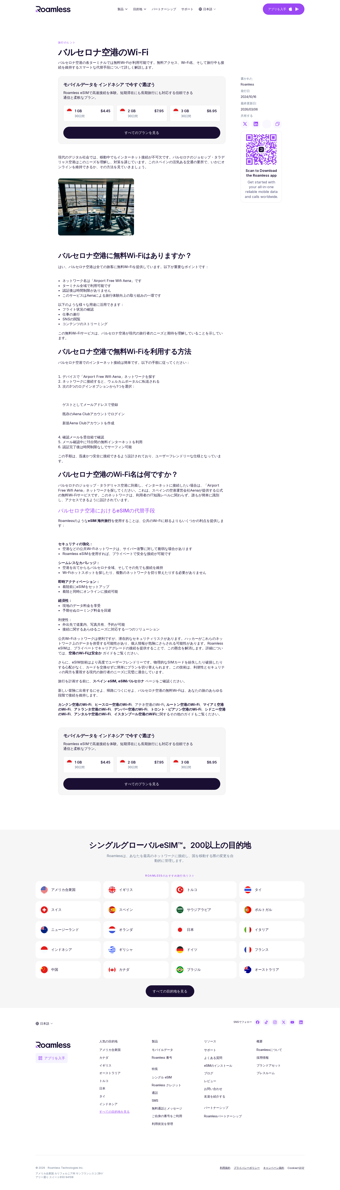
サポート (210, 1050)
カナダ (103, 1057)
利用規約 (225, 1167)
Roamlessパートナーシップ (223, 1116)
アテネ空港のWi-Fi (149, 704)
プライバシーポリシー (247, 1167)
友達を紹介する (214, 1096)
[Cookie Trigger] (296, 1168)
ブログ (208, 1073)
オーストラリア (110, 1073)
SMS (155, 1100)
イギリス (105, 1065)
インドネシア (108, 1104)
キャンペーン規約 (273, 1167)
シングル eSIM (162, 1077)
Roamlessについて (269, 1050)
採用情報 (263, 1057)
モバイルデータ (162, 1050)
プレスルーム (266, 1073)
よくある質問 (213, 1058)
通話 (155, 1093)
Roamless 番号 (162, 1057)
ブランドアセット (269, 1065)
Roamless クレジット (166, 1085)
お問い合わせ (213, 1089)
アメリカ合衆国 (110, 1050)
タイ (102, 1096)
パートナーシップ (164, 9)
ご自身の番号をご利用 (167, 1116)
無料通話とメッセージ (167, 1108)
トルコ (103, 1081)
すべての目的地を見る (114, 1111)
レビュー (210, 1081)
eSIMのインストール (218, 1065)
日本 (102, 1088)
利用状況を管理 (162, 1124)
